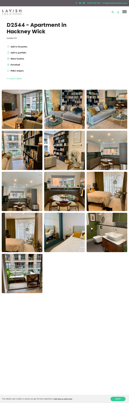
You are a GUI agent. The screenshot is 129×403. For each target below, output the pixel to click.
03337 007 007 (94, 3)
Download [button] (13, 64)
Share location (15, 58)
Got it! (118, 399)
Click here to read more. (62, 399)
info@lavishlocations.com (114, 3)
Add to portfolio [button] (16, 52)
